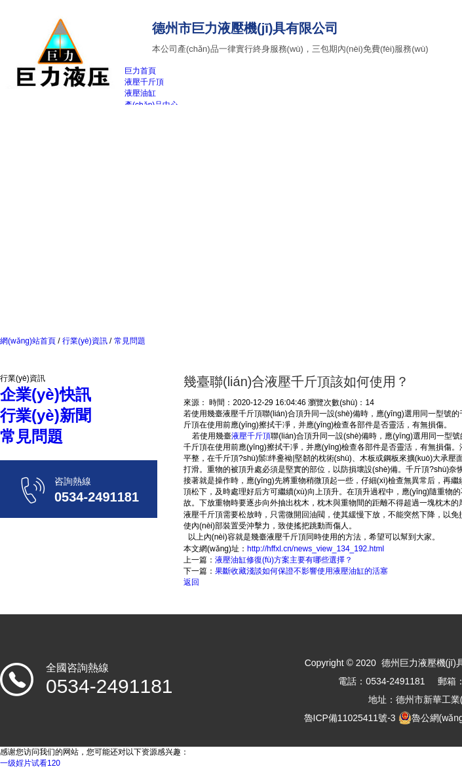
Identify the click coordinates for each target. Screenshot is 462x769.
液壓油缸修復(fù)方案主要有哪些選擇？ (284, 559)
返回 (191, 582)
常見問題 (128, 340)
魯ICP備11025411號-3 (350, 718)
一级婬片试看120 (30, 763)
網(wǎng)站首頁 (28, 340)
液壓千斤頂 (251, 436)
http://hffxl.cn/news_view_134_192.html (315, 548)
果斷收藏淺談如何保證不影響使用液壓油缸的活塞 (301, 571)
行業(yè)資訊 (84, 340)
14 (369, 402)
